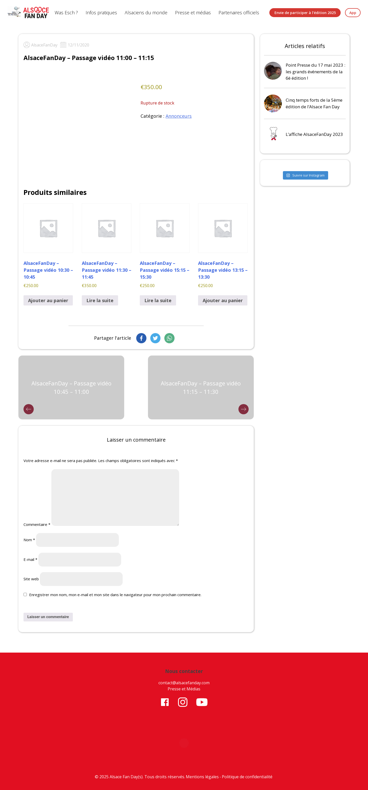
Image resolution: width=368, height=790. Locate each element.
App (352, 12)
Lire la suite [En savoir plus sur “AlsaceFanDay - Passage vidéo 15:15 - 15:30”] (157, 300)
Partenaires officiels (238, 12)
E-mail (30, 559)
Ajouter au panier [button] (48, 300)
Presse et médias (193, 12)
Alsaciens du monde (146, 12)
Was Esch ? (66, 12)
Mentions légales (202, 777)
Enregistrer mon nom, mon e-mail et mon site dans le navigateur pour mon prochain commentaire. (115, 594)
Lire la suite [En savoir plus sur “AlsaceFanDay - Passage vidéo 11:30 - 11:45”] (99, 300)
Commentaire (37, 524)
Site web (31, 578)
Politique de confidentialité (247, 777)
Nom (29, 539)
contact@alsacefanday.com (184, 683)
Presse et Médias (184, 689)
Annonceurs (179, 116)
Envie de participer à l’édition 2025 (305, 12)
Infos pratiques (101, 12)
